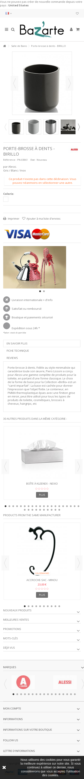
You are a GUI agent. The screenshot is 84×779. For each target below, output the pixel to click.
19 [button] (74, 506)
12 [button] (48, 506)
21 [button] (25, 510)
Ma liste (77, 14)
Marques (9, 667)
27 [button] (48, 510)
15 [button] (59, 506)
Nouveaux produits (17, 610)
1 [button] (40, 291)
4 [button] (17, 506)
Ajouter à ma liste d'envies (43, 218)
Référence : (10, 159)
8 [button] (32, 506)
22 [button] (28, 510)
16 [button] (63, 506)
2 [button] (44, 291)
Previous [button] (5, 127)
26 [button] (44, 510)
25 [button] (40, 510)
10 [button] (40, 506)
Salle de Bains (19, 45)
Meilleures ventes (16, 620)
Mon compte (12, 708)
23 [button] (32, 510)
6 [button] (25, 506)
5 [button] (21, 506)
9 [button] (36, 506)
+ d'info (48, 300)
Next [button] (79, 127)
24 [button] (36, 510)
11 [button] (44, 506)
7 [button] (28, 506)
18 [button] (71, 506)
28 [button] (51, 510)
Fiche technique (18, 351)
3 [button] (13, 506)
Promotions (12, 629)
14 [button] (55, 506)
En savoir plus (17, 343)
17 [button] (67, 506)
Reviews (12, 358)
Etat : (33, 159)
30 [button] (59, 510)
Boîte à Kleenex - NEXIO (42, 483)
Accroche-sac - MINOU (42, 580)
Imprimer (13, 218)
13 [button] (51, 506)
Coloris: (9, 194)
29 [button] (55, 510)
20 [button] (78, 506)
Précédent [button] (14, 83)
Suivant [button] (69, 83)
